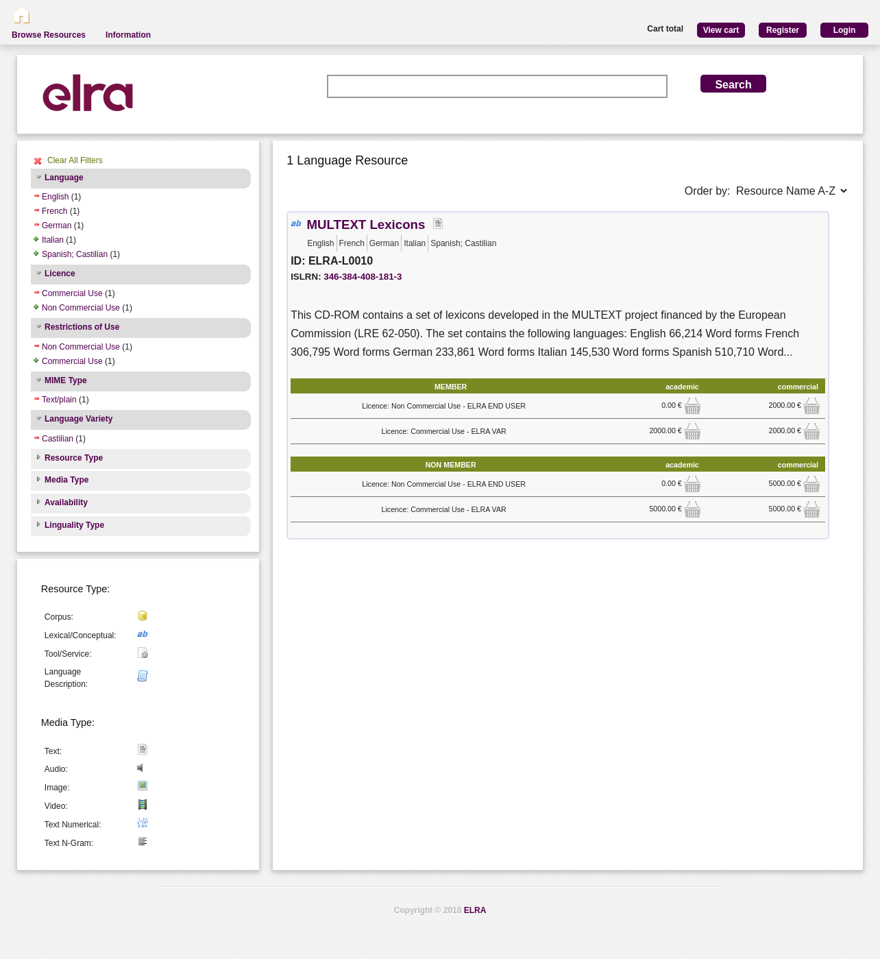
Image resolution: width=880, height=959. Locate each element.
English (55, 197)
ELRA (475, 910)
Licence (60, 273)
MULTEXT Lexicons (366, 224)
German (56, 225)
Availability (66, 502)
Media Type (66, 480)
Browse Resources (49, 35)
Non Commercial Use (81, 308)
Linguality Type (74, 525)
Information (128, 35)
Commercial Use (72, 293)
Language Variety (78, 419)
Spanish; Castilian (75, 254)
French (54, 211)
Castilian (57, 439)
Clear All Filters (75, 160)
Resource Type (74, 458)
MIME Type (66, 380)
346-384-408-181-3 (362, 276)
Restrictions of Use (82, 327)
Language (64, 177)
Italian (53, 240)
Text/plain (59, 399)
